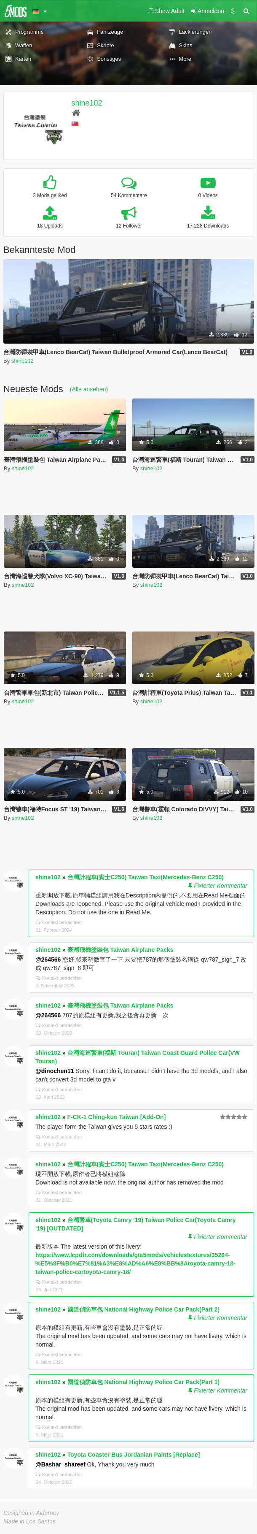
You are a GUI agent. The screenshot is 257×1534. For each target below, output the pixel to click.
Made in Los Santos (29, 1521)
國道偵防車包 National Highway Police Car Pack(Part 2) (143, 1309)
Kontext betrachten (59, 922)
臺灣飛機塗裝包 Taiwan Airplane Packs (120, 949)
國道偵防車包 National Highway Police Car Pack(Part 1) (143, 1382)
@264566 (48, 959)
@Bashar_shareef (60, 1464)
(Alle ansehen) (89, 389)
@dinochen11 (54, 1071)
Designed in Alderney (31, 1513)
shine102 (87, 103)
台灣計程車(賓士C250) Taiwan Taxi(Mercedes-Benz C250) (145, 877)
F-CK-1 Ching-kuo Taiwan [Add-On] (116, 1117)
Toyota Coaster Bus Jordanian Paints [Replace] (133, 1454)
